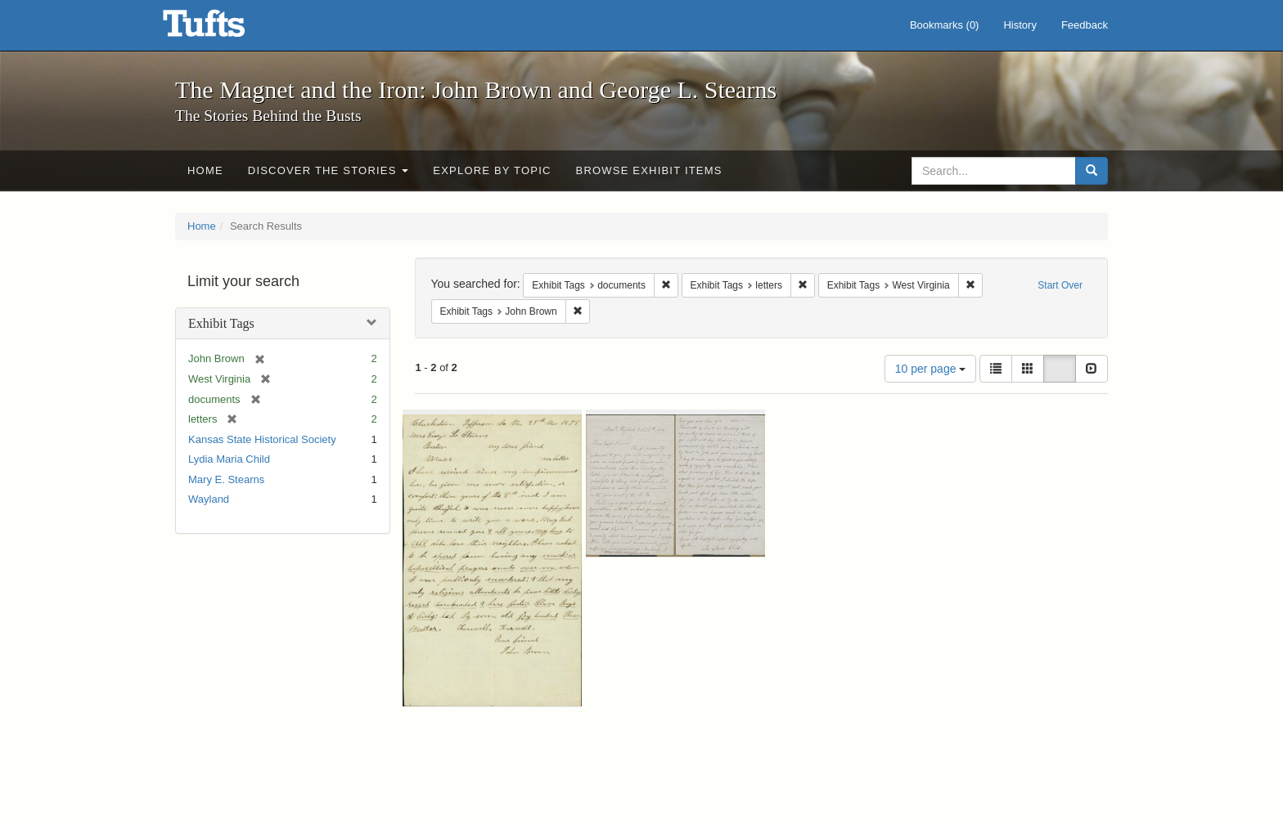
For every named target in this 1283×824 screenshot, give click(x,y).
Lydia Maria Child (229, 459)
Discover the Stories (328, 170)
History (1019, 25)
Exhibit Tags (221, 323)
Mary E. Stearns (226, 479)
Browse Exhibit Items (649, 170)
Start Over (1060, 285)
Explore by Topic (492, 170)
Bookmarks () (944, 25)
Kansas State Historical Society (262, 439)
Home (205, 170)
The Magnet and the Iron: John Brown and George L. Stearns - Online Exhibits (224, 28)
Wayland (208, 499)
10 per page (930, 368)
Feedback (1084, 25)
